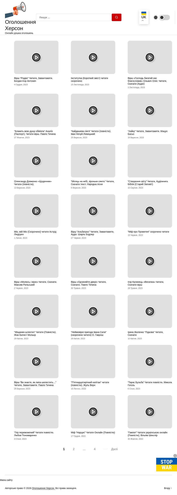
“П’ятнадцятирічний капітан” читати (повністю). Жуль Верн (90, 383)
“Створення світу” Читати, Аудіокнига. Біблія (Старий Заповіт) (148, 183)
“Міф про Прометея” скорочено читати (148, 231)
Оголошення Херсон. (43, 488)
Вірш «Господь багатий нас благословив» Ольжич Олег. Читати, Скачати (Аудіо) (147, 81)
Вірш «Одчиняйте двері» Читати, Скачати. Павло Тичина (88, 283)
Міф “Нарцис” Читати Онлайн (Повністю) (93, 432)
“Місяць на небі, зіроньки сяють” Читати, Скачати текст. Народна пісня (92, 183)
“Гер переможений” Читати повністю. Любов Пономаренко (34, 434)
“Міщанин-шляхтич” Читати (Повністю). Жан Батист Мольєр (35, 333)
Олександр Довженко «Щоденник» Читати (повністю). (32, 183)
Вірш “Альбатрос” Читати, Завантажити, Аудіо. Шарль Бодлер (92, 233)
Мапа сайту (6, 480)
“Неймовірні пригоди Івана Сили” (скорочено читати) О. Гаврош (88, 333)
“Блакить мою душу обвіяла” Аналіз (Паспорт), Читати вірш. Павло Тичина (35, 132)
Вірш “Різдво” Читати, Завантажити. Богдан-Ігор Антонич (33, 79)
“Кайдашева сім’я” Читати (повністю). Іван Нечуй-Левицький (91, 132)
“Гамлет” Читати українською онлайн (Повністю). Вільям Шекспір (147, 434)
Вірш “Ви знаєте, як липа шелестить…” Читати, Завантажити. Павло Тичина (35, 383)
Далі (114, 449)
